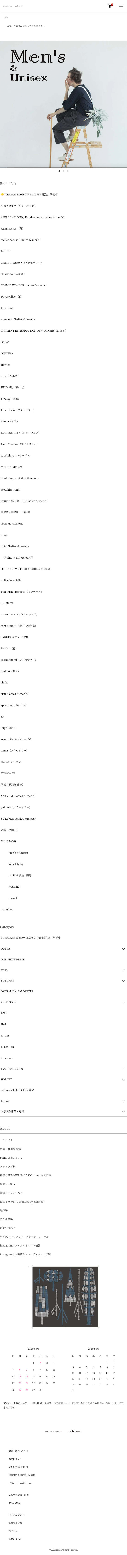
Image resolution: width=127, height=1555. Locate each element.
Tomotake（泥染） (12, 762)
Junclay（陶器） (10, 398)
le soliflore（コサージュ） (16, 455)
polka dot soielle (11, 580)
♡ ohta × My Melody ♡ (17, 557)
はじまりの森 (8, 841)
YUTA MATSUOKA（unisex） (19, 818)
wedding (10, 886)
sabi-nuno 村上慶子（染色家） (19, 625)
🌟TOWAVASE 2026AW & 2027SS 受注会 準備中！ (30, 194)
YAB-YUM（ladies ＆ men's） (19, 796)
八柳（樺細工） (10, 830)
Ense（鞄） (8, 308)
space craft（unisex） (14, 705)
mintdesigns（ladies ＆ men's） (20, 478)
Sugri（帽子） (9, 728)
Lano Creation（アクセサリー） (20, 444)
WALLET (6, 1079)
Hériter (5, 364)
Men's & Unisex (14, 852)
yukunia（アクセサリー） (16, 807)
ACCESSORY (8, 1002)
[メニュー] (121, 6)
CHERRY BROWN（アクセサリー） (22, 262)
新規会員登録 (15, 1523)
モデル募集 (6, 1219)
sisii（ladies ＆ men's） (15, 693)
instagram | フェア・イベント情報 (20, 1245)
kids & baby (12, 864)
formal (9, 898)
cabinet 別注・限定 (16, 875)
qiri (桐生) (7, 603)
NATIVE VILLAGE (12, 523)
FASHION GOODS (12, 1069)
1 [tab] (59, 171)
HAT (4, 1024)
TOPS (4, 970)
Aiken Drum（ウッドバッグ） (19, 205)
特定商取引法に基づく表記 (22, 1475)
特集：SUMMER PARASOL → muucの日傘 (25, 1175)
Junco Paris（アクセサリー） (18, 410)
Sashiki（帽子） (10, 671)
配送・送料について (19, 1450)
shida (4, 682)
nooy (4, 535)
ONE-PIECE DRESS (12, 959)
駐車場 (4, 1210)
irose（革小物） (10, 376)
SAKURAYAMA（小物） (15, 637)
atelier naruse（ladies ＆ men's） (21, 240)
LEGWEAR (7, 1047)
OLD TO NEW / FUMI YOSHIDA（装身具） (27, 569)
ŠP (2, 716)
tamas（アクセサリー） (15, 750)
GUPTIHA (7, 353)
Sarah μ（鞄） (9, 648)
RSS (11, 1503)
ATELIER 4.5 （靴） (13, 228)
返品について (15, 1458)
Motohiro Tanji (10, 489)
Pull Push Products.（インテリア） (22, 591)
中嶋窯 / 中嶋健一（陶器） (16, 512)
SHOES (5, 1035)
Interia (5, 1101)
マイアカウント (16, 1514)
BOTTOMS (7, 980)
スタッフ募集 (7, 1166)
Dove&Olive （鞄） (12, 296)
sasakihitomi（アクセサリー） (19, 659)
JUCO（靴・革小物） (13, 387)
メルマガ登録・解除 (19, 1495)
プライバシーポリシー (20, 1483)
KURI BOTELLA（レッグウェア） (21, 432)
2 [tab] (63, 171)
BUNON (5, 251)
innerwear (7, 1058)
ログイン (13, 1531)
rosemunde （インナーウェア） (20, 614)
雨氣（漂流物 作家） (13, 784)
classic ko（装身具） (13, 274)
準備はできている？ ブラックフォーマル (24, 1236)
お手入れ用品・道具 (12, 1111)
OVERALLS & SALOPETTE (17, 991)
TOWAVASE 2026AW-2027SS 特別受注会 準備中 (31, 937)
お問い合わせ (7, 1228)
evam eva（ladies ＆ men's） (18, 319)
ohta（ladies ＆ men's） (15, 546)
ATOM (17, 1503)
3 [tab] (67, 171)
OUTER (5, 948)
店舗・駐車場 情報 (10, 1149)
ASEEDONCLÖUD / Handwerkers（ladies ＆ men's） (33, 217)
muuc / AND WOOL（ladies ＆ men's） (25, 501)
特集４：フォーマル (11, 1192)
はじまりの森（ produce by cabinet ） (23, 1201)
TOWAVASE (8, 773)
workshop (7, 909)
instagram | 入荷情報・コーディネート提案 (25, 1254)
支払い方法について (19, 1466)
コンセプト (6, 1140)
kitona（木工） (10, 421)
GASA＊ (5, 342)
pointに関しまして (11, 1157)
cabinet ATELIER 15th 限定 (17, 1090)
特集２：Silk (7, 1184)
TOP (6, 17)
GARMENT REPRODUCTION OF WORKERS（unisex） (34, 330)
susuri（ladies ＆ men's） (16, 739)
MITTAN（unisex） (13, 466)
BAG (3, 1013)
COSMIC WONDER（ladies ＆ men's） (24, 285)
